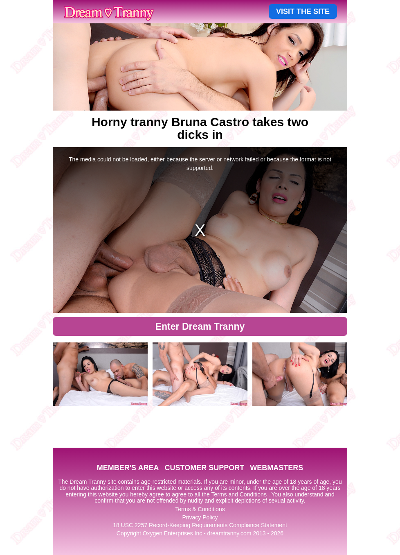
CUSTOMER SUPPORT (204, 467)
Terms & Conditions (200, 509)
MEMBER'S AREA (128, 467)
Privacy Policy (200, 517)
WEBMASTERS (276, 467)
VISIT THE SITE (303, 11)
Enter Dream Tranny (200, 326)
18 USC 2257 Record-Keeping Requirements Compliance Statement (200, 525)
